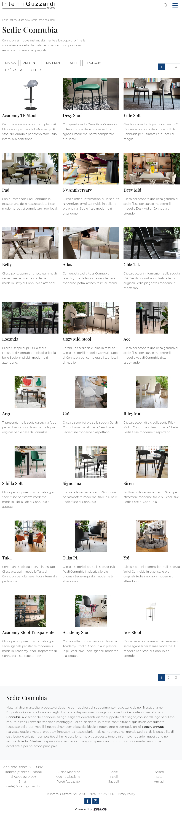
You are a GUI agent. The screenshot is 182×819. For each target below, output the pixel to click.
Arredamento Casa (20, 20)
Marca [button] (10, 63)
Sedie (34, 20)
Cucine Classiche (68, 776)
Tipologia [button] (93, 63)
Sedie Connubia (47, 20)
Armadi (159, 781)
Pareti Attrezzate (68, 781)
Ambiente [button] (31, 63)
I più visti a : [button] (14, 70)
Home (5, 20)
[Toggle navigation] (175, 5)
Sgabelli (113, 781)
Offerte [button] (37, 70)
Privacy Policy (125, 794)
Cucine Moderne (68, 772)
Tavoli (114, 776)
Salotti (159, 772)
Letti (159, 776)
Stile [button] (74, 63)
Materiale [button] (54, 63)
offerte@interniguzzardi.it (23, 786)
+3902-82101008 (25, 776)
